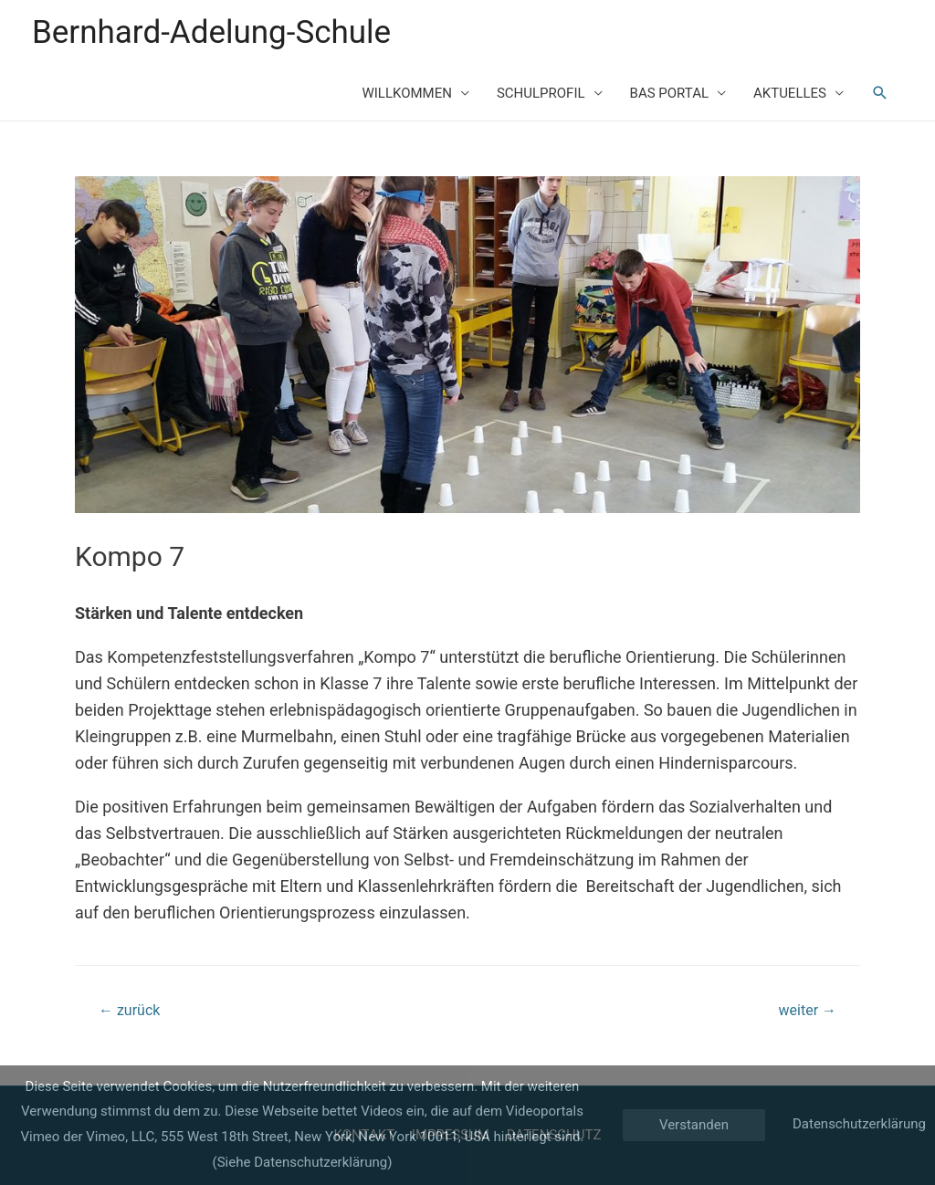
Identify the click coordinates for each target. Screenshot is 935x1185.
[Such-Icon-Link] (880, 93)
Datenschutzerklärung (859, 1124)
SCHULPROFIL (541, 93)
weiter (807, 1010)
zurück (129, 1010)
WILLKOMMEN (406, 93)
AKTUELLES (789, 93)
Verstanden (694, 1125)
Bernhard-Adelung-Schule (211, 32)
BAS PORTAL (669, 93)
